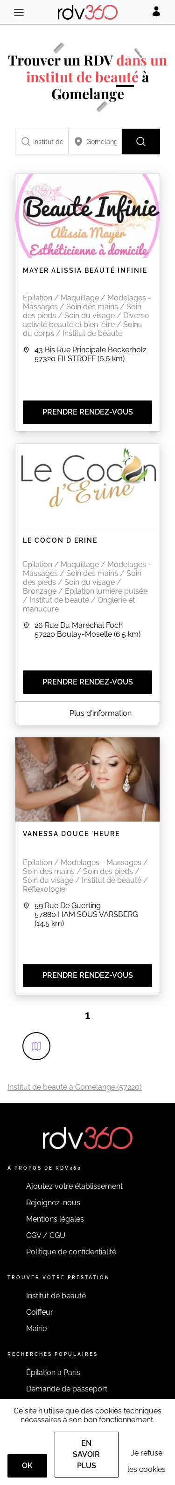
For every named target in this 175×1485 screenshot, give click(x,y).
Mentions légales (55, 1219)
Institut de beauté (56, 1295)
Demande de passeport (66, 1388)
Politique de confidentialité (71, 1251)
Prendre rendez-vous (87, 412)
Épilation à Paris (53, 1372)
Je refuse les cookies (146, 1461)
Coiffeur (39, 1312)
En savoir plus (86, 1454)
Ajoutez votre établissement (74, 1186)
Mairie (36, 1328)
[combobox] (42, 141)
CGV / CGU (45, 1235)
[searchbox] (42, 141)
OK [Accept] (27, 1465)
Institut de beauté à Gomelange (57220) (74, 1087)
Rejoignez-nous (53, 1202)
